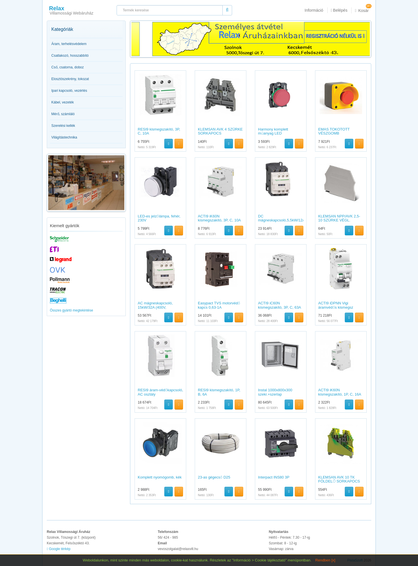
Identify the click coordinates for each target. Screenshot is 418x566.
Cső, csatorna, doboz (67, 67)
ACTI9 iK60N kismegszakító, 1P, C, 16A (339, 392)
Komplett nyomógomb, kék (160, 477)
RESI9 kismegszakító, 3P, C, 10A (159, 131)
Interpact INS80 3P (273, 477)
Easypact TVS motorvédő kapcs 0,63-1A (219, 305)
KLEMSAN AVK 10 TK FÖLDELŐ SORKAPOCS (339, 479)
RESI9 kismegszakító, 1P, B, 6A (219, 392)
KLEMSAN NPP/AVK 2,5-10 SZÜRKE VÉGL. (339, 218)
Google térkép (58, 549)
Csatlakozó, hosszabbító (70, 56)
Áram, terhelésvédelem (68, 44)
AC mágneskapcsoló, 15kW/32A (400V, (155, 305)
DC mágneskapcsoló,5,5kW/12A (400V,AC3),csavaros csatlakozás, (281, 222)
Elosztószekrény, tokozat (70, 79)
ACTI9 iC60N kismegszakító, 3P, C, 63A (279, 305)
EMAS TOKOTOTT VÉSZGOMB (334, 131)
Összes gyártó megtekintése (71, 310)
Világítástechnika (64, 137)
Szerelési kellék (63, 126)
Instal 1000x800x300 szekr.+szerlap (275, 392)
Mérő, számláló (63, 114)
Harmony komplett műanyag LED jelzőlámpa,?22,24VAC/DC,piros (274, 135)
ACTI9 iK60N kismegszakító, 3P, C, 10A (219, 218)
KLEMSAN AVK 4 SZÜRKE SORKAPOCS (220, 131)
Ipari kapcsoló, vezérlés (69, 91)
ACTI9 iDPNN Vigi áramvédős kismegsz (335, 305)
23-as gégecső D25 (214, 477)
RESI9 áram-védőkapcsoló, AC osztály (160, 392)
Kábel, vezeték (62, 102)
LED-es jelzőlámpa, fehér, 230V (159, 218)
